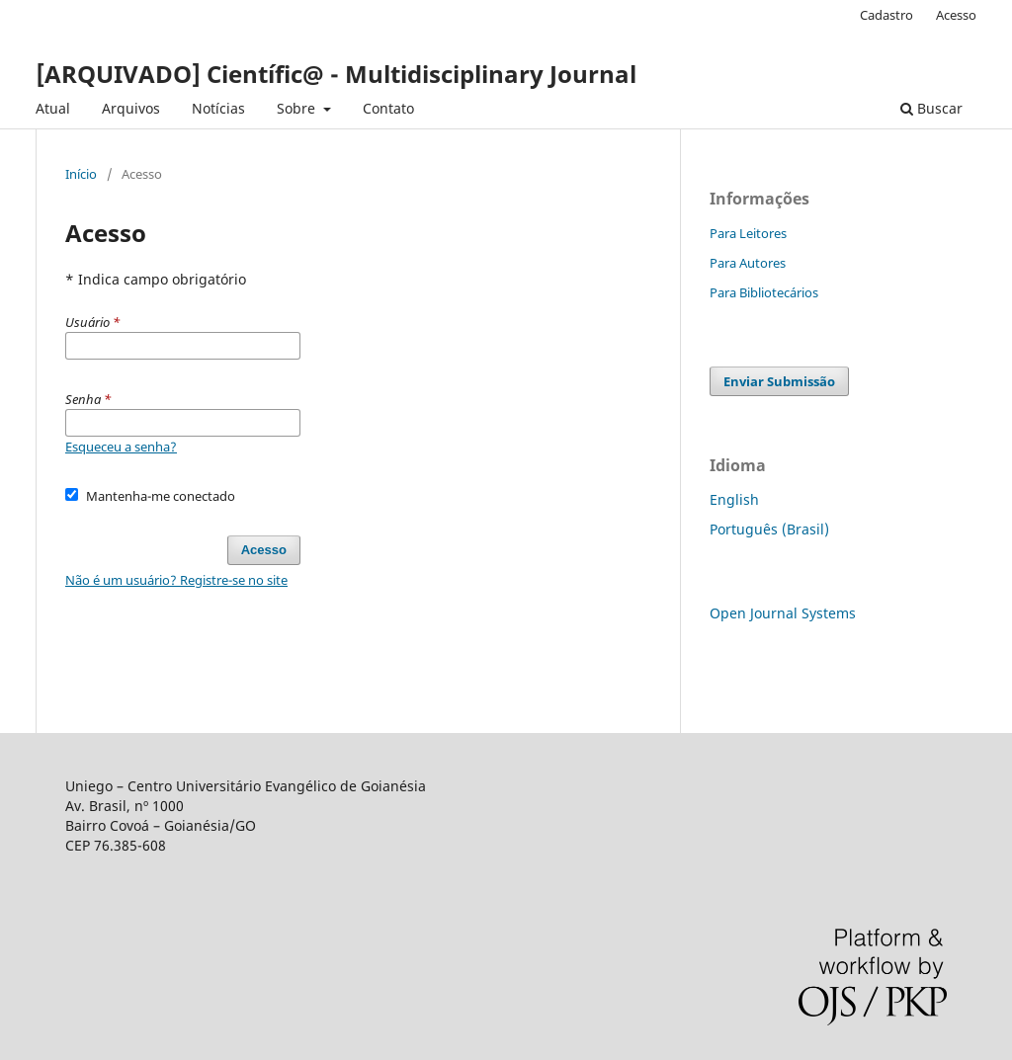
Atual (53, 108)
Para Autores (748, 263)
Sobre (298, 108)
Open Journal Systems (783, 613)
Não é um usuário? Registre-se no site (176, 580)
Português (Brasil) (769, 529)
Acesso (956, 15)
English (734, 499)
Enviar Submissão (779, 381)
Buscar (931, 108)
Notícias (218, 108)
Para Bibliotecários (764, 292)
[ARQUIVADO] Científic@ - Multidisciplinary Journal (336, 73)
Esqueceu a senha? (121, 446)
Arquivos (131, 108)
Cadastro (886, 15)
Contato (388, 108)
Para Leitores (748, 233)
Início (81, 174)
